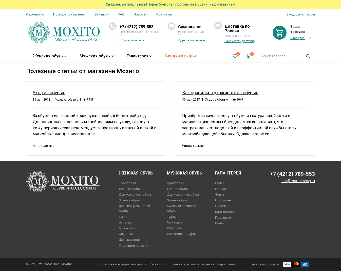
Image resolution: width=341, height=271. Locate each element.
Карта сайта (226, 264)
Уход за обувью (49, 92)
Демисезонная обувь (135, 194)
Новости (140, 14)
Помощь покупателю (69, 14)
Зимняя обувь (129, 200)
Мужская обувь (96, 56)
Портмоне (223, 200)
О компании (35, 14)
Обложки (222, 206)
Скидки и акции (180, 56)
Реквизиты (157, 264)
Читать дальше (43, 146)
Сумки (219, 183)
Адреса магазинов (191, 40)
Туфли (123, 217)
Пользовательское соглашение (191, 264)
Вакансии (102, 14)
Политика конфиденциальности (123, 264)
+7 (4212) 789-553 (136, 26)
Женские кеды (130, 240)
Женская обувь (49, 56)
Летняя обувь (129, 189)
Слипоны (126, 234)
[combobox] (279, 56)
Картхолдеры (225, 212)
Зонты (220, 194)
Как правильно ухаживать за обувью (220, 92)
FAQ (121, 14)
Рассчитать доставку (239, 41)
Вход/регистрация (301, 14)
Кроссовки (127, 183)
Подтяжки (223, 217)
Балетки (125, 222)
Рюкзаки (222, 189)
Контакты (164, 14)
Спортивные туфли (133, 245)
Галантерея (139, 56)
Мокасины (127, 228)
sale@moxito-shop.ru (298, 181)
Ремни (219, 223)
